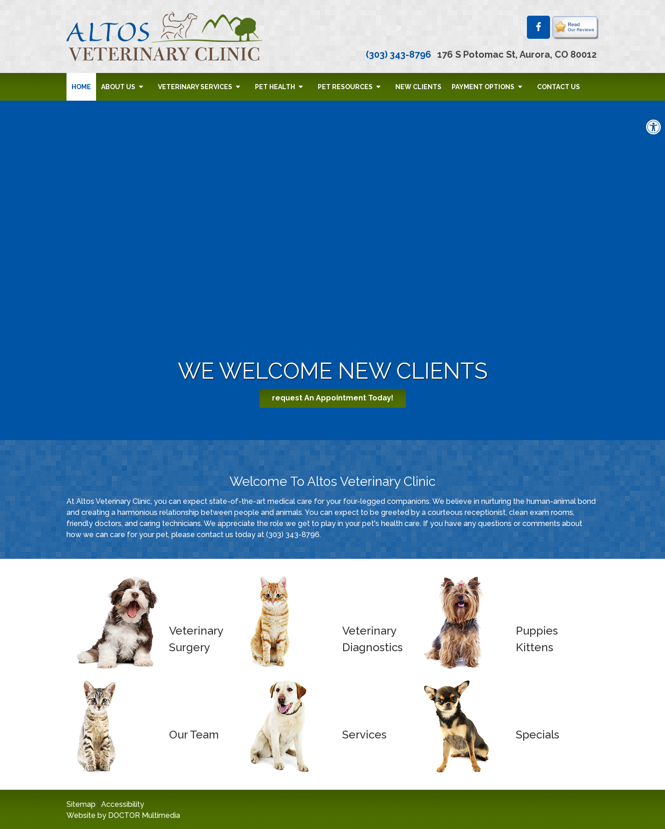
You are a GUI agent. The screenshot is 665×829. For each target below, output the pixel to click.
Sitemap (81, 804)
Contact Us (558, 87)
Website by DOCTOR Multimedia (123, 815)
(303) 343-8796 (398, 54)
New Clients (418, 87)
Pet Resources (345, 87)
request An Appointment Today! (332, 397)
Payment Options (483, 87)
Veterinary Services (195, 87)
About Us (118, 87)
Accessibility (122, 804)
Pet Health (275, 87)
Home (81, 87)
